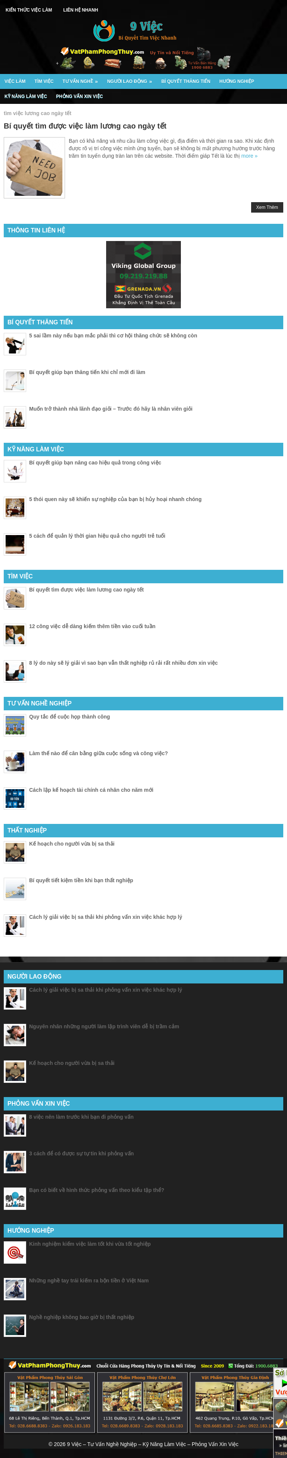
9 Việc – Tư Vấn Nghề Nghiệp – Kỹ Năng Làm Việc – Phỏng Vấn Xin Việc (152, 1444)
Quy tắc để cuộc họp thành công (69, 717)
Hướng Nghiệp (236, 81)
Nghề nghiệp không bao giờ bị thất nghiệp (81, 1317)
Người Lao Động (132, 79)
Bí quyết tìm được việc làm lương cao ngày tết (85, 126)
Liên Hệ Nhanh (80, 10)
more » (249, 156)
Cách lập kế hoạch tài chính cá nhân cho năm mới (91, 790)
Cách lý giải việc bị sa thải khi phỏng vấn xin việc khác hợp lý (105, 917)
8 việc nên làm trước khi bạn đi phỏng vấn (81, 1117)
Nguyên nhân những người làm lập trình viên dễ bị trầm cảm (104, 1026)
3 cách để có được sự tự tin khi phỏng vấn (81, 1153)
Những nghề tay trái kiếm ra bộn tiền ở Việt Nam (89, 1281)
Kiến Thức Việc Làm (29, 10)
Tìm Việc (43, 81)
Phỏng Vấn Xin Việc (79, 96)
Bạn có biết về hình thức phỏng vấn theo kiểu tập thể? (96, 1190)
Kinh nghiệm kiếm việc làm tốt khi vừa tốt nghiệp (90, 1244)
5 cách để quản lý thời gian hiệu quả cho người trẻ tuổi (97, 536)
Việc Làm (14, 81)
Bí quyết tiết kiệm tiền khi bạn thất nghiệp (81, 880)
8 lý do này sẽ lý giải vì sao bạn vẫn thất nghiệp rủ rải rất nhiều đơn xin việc (123, 663)
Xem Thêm (267, 207)
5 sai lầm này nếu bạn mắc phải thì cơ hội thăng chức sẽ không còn (113, 336)
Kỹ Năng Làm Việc (25, 96)
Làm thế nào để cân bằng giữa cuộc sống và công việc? (98, 753)
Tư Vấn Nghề (82, 79)
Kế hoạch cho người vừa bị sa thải (71, 844)
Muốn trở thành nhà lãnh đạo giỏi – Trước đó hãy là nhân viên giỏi (110, 409)
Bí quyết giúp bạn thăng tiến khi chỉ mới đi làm (87, 372)
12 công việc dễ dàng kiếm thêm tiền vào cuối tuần (92, 626)
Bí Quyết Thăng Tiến (185, 81)
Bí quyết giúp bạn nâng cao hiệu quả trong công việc (95, 463)
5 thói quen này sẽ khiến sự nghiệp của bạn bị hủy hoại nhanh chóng (115, 499)
